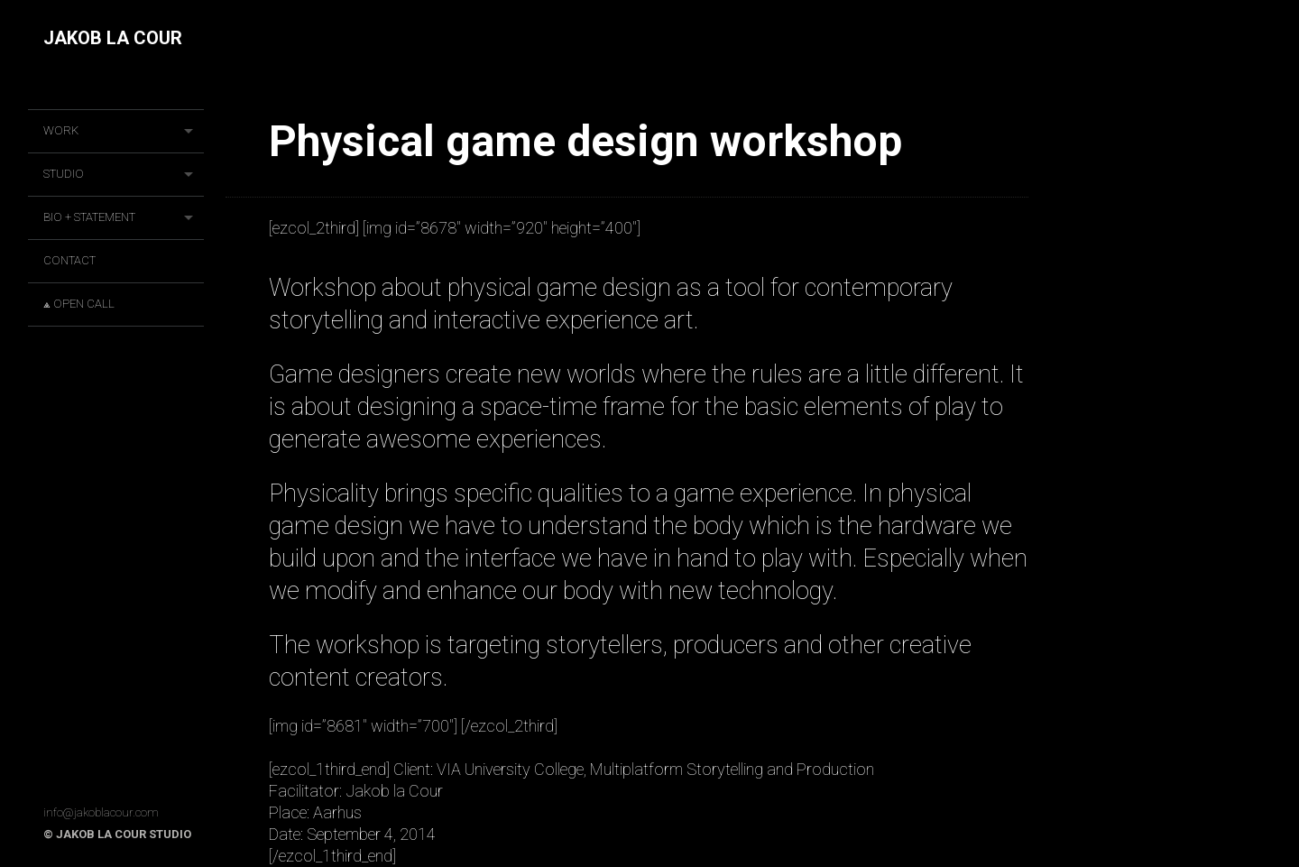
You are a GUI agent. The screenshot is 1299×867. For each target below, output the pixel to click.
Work (60, 130)
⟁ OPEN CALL (79, 303)
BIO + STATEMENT (89, 217)
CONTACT (69, 260)
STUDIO (63, 173)
